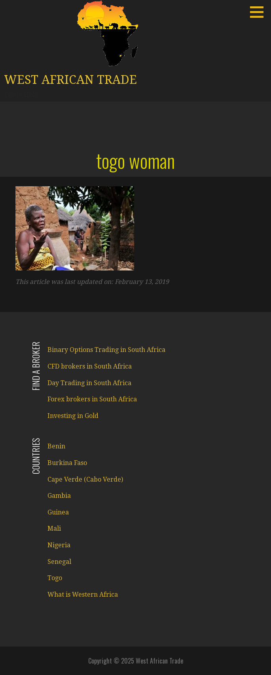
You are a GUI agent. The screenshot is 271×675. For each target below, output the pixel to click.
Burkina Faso (67, 463)
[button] (259, 12)
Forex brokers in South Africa (92, 399)
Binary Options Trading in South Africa (106, 350)
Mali (54, 528)
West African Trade (70, 80)
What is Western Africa (82, 594)
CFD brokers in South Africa (89, 366)
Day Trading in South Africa (89, 383)
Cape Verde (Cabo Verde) (85, 479)
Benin (56, 446)
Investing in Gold (73, 416)
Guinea (58, 512)
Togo (54, 578)
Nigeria (58, 545)
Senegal (59, 561)
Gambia (59, 495)
